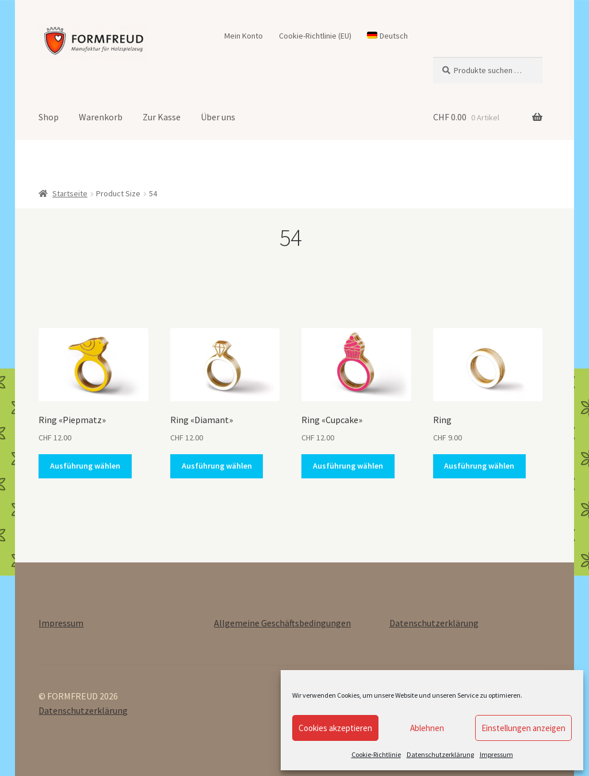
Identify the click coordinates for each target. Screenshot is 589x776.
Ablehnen (427, 727)
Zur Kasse (162, 117)
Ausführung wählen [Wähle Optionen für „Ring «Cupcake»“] (348, 466)
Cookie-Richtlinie (376, 754)
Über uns (218, 117)
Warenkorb (101, 117)
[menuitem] (387, 36)
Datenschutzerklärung (440, 754)
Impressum (496, 754)
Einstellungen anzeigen (523, 727)
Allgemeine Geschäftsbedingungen (282, 623)
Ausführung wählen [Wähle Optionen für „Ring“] (479, 466)
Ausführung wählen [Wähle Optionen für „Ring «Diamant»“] (217, 466)
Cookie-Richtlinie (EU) (315, 36)
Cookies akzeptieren (335, 727)
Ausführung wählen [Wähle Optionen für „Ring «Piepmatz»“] (85, 466)
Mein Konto (243, 36)
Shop (49, 117)
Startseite (69, 193)
